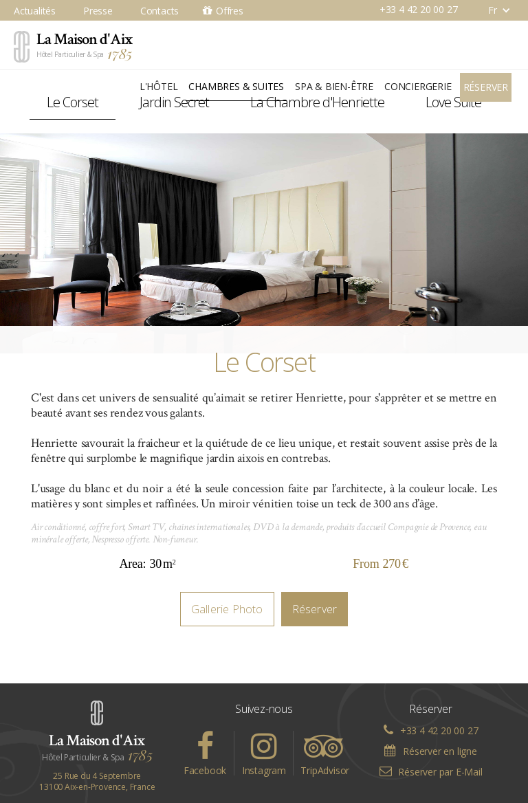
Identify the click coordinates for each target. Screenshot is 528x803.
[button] (492, 10)
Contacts (159, 10)
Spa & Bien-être (334, 86)
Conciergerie (418, 86)
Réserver (485, 87)
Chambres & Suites (236, 86)
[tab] (73, 103)
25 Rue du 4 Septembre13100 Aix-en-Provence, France (97, 782)
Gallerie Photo (227, 609)
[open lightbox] (264, 243)
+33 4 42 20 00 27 (419, 9)
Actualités (35, 10)
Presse (98, 10)
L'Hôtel (159, 86)
